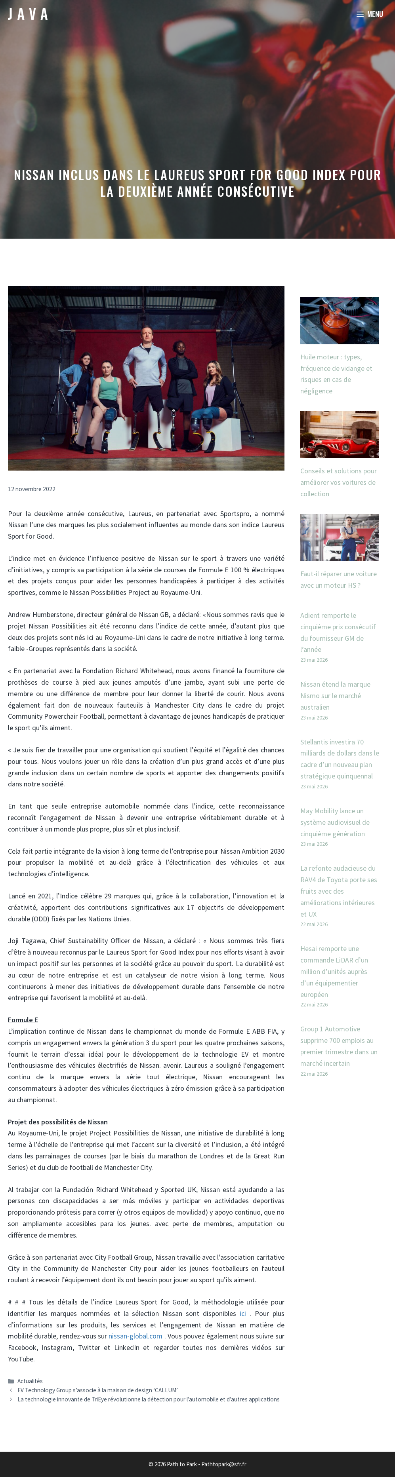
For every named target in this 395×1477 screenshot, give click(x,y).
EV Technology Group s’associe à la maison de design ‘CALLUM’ (97, 1390)
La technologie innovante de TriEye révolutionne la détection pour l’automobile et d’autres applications (148, 1399)
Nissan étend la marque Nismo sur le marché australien (335, 696)
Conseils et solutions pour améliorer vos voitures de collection (338, 482)
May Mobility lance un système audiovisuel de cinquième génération (335, 822)
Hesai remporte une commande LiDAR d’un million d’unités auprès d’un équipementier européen (334, 971)
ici (243, 1313)
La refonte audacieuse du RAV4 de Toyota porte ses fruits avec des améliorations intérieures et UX (338, 891)
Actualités (30, 1381)
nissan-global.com (135, 1335)
